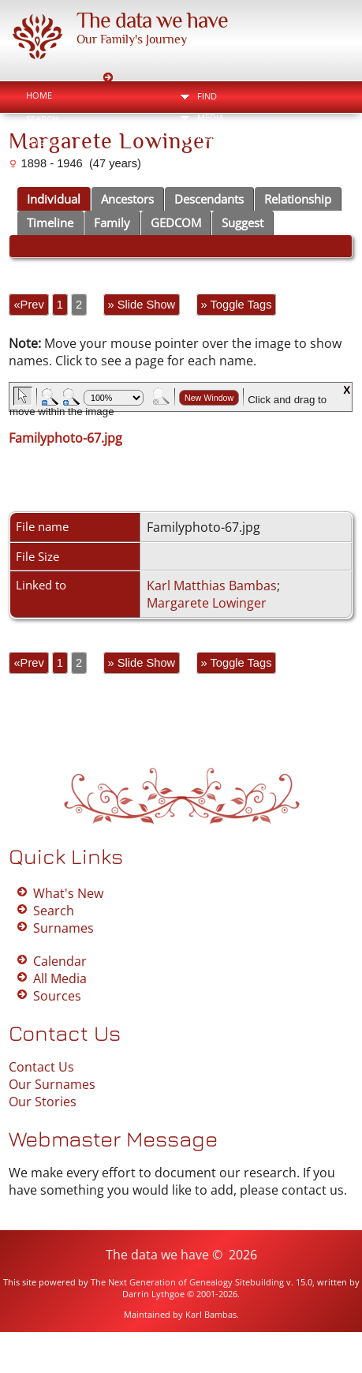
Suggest (242, 222)
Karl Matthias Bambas (212, 585)
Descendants (209, 199)
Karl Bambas (211, 1314)
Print (218, 177)
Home (39, 95)
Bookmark (301, 177)
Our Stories (43, 1101)
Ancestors (127, 199)
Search (42, 119)
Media (210, 117)
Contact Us (41, 1067)
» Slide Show (142, 304)
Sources (57, 995)
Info (207, 138)
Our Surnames (52, 1084)
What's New (68, 893)
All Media (60, 978)
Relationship (297, 199)
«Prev (28, 304)
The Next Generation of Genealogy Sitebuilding (187, 1282)
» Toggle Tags (236, 304)
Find (207, 96)
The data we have (152, 20)
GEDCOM (176, 222)
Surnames (63, 928)
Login (39, 142)
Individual (53, 199)
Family (112, 222)
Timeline (50, 222)
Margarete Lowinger (207, 603)
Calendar (60, 961)
